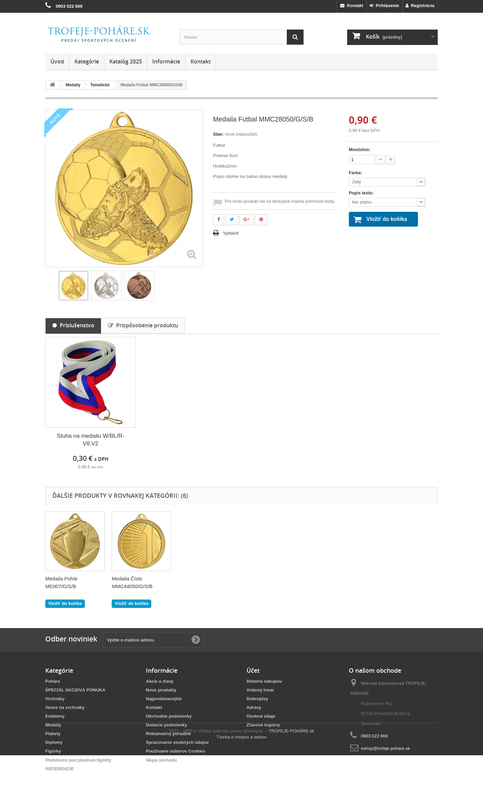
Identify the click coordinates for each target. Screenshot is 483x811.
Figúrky (53, 751)
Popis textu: (362, 192)
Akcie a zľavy (159, 681)
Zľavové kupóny (263, 724)
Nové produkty (161, 690)
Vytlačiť (231, 233)
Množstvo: (359, 149)
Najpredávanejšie (164, 698)
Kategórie (86, 61)
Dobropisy (257, 698)
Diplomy (53, 742)
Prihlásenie (384, 5)
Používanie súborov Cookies (175, 751)
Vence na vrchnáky (65, 707)
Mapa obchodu (161, 759)
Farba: (356, 172)
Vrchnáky (55, 698)
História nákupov (264, 681)
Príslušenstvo (73, 325)
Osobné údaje (261, 716)
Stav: (218, 134)
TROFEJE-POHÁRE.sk (291, 786)
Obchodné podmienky (169, 716)
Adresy (254, 707)
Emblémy (55, 716)
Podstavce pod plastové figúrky (78, 759)
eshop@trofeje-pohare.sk (385, 748)
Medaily (53, 724)
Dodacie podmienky (166, 724)
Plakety (53, 733)
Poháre (52, 681)
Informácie (166, 61)
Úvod (57, 61)
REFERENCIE (59, 768)
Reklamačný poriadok (168, 733)
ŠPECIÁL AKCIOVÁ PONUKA (75, 690)
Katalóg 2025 (125, 61)
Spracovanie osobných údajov (177, 742)
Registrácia (420, 5)
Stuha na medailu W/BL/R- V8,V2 (90, 440)
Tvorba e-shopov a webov (241, 792)
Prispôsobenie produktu (143, 325)
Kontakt (351, 5)
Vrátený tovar (260, 690)
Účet (253, 670)
